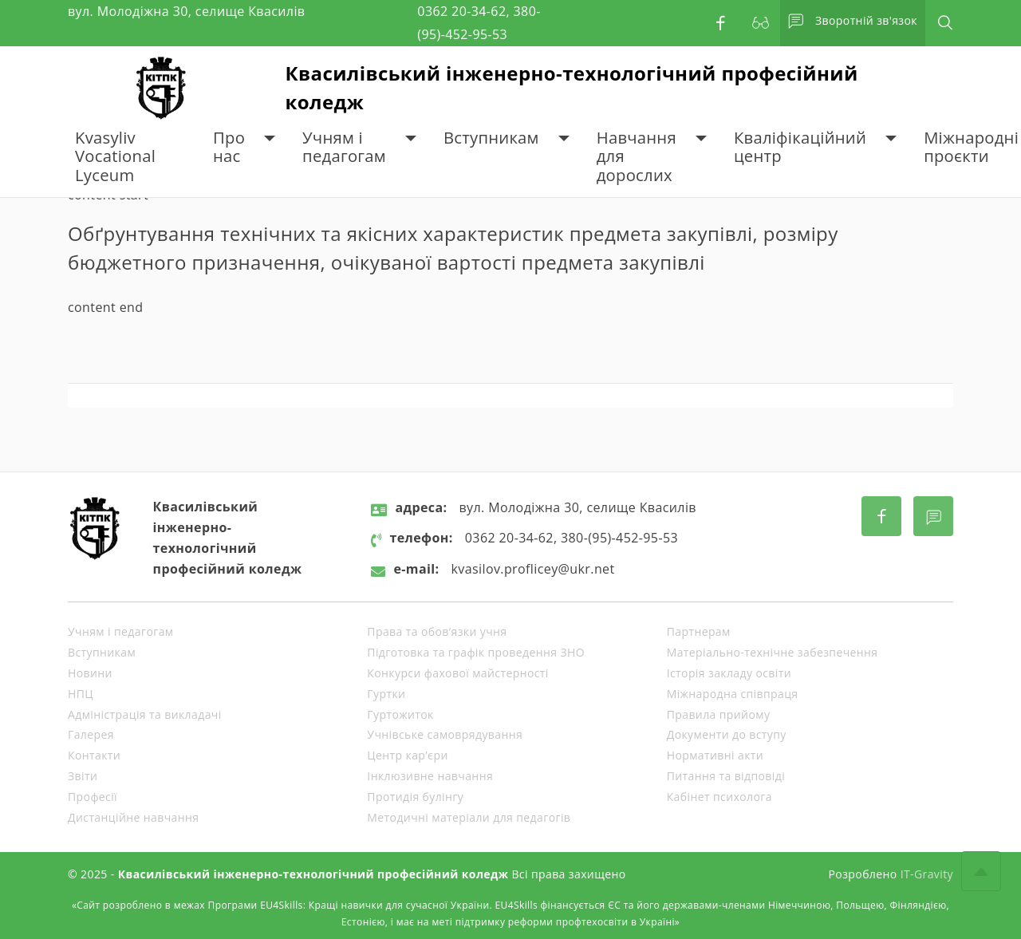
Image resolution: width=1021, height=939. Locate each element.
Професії (92, 796)
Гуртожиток (400, 714)
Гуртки (386, 693)
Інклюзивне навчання (430, 775)
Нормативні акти (715, 755)
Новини (90, 673)
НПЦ (80, 693)
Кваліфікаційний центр (800, 147)
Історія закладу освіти (729, 673)
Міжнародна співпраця (732, 693)
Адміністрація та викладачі (145, 714)
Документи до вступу (726, 734)
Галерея (91, 734)
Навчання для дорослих (636, 156)
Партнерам (699, 631)
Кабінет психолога (719, 796)
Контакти (94, 755)
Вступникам (491, 137)
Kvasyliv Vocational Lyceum (115, 156)
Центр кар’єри (407, 755)
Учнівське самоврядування (444, 734)
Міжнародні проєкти (971, 147)
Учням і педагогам (344, 147)
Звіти (82, 775)
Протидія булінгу (415, 796)
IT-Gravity (927, 874)
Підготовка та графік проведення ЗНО (476, 652)
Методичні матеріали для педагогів (468, 817)
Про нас (229, 147)
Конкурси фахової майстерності (457, 673)
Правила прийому (719, 714)
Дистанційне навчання (133, 817)
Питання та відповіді (726, 775)
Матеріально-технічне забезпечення (772, 652)
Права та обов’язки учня (437, 631)
